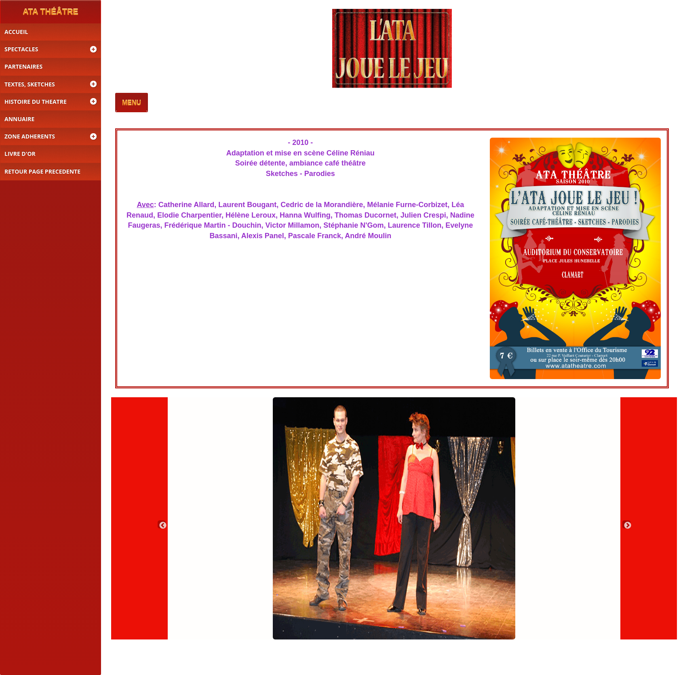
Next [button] (626, 524)
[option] (394, 518)
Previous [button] (162, 524)
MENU (131, 103)
